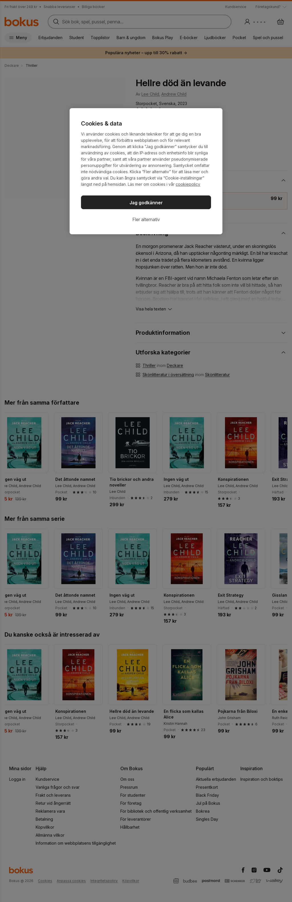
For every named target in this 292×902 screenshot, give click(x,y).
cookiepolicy (188, 184)
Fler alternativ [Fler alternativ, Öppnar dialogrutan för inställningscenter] (146, 219)
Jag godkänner (146, 202)
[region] (146, 171)
